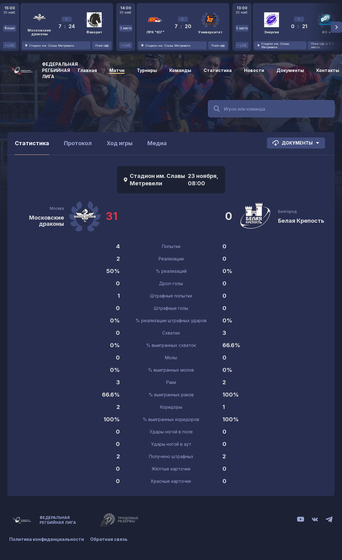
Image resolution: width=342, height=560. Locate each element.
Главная (87, 70)
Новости (254, 70)
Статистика (218, 70)
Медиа (157, 143)
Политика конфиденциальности (46, 539)
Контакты (327, 70)
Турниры (147, 70)
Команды (180, 70)
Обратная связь (109, 539)
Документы (290, 70)
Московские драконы (46, 220)
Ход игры (120, 143)
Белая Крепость (301, 220)
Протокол (78, 143)
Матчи (117, 70)
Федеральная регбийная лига (60, 70)
